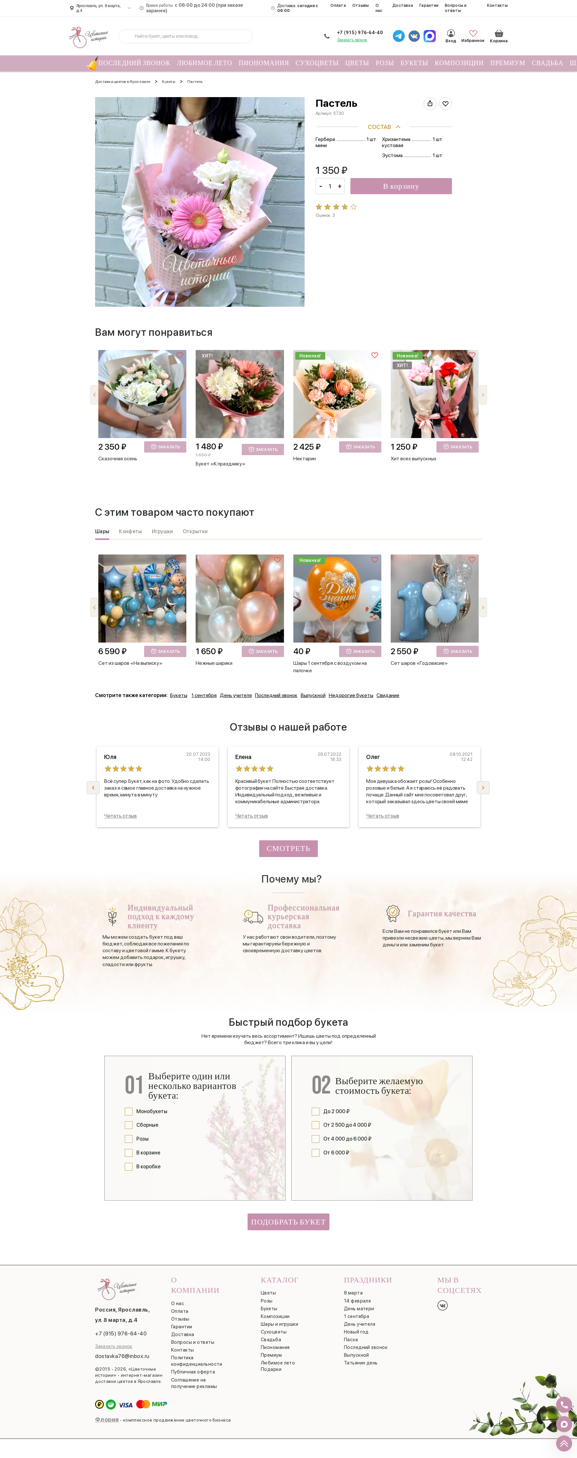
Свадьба (547, 63)
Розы (385, 63)
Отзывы (360, 5)
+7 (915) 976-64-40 (360, 32)
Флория (107, 1419)
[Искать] (128, 36)
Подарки (271, 1369)
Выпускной (313, 695)
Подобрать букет (288, 1222)
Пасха (351, 1340)
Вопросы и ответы (455, 8)
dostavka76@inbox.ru (122, 1356)
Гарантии (428, 5)
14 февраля (357, 1301)
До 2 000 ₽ (336, 1111)
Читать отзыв (120, 816)
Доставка (402, 5)
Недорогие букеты (351, 695)
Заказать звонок (352, 39)
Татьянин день (361, 1363)
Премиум (507, 63)
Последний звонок (133, 63)
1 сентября (204, 695)
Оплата (338, 5)
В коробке (148, 1166)
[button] (483, 394)
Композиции (459, 63)
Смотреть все (288, 850)
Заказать (165, 446)
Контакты (497, 5)
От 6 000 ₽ (336, 1153)
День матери (359, 1309)
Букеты (414, 63)
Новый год (356, 1332)
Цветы (357, 63)
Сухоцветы (317, 63)
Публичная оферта (193, 1372)
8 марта (353, 1293)
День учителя (236, 695)
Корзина (499, 30)
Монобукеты (151, 1111)
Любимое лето (204, 63)
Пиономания (264, 63)
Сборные (147, 1125)
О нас (379, 8)
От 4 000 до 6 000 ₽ (347, 1139)
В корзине (148, 1153)
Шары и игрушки (279, 1324)
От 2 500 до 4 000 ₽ (347, 1125)
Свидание (388, 695)
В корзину (401, 186)
